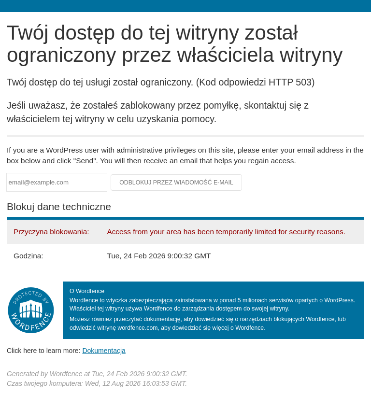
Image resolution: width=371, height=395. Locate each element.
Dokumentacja (104, 350)
